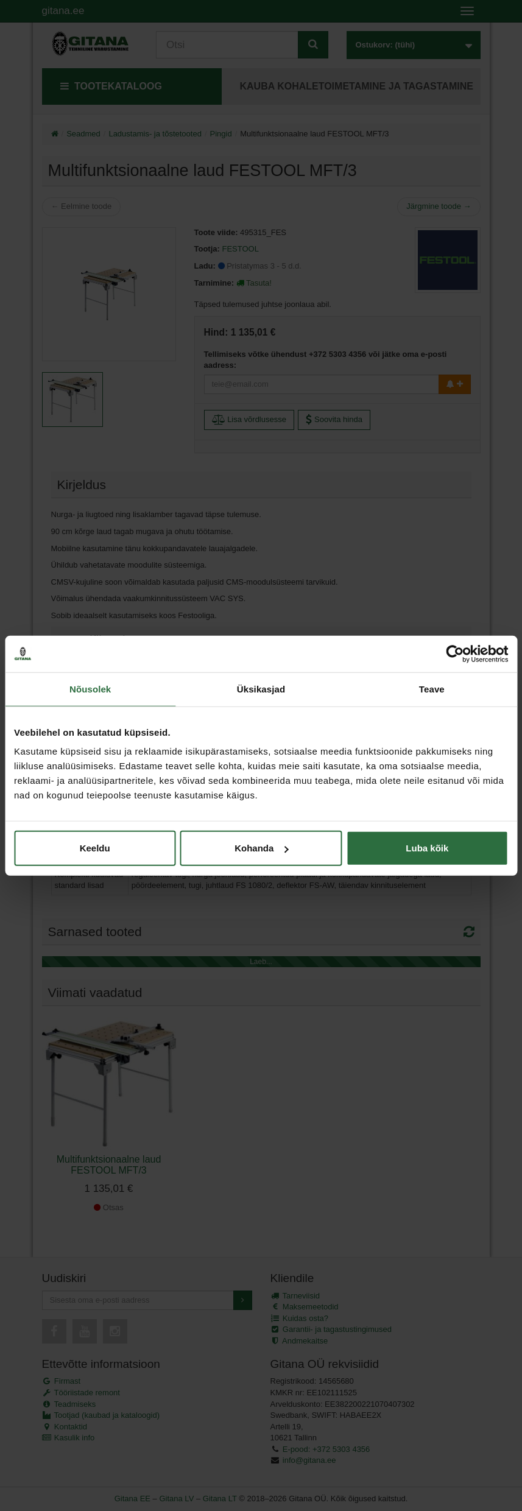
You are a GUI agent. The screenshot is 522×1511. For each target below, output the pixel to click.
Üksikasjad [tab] (261, 688)
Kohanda (261, 848)
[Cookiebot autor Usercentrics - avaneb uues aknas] (454, 653)
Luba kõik (427, 848)
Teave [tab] (432, 688)
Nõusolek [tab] (90, 688)
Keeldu (95, 848)
